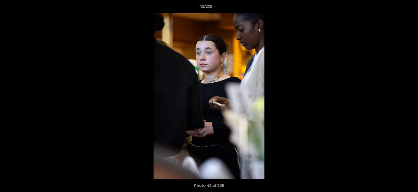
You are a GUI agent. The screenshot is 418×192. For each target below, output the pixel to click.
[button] (395, 7)
